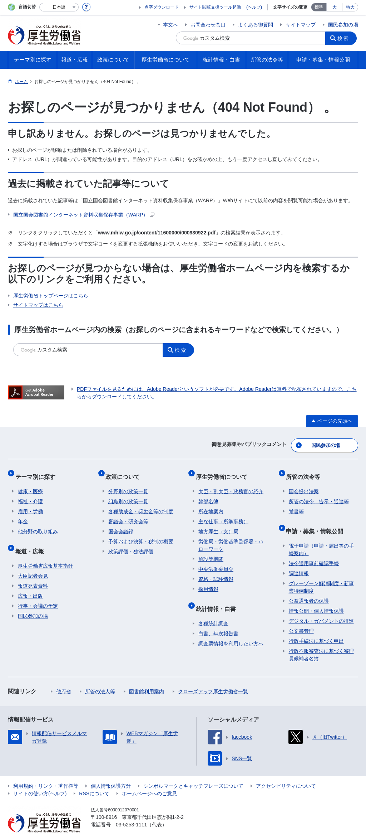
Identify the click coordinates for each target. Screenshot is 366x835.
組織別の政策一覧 (128, 492)
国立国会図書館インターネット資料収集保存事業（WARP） (83, 215)
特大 (350, 7)
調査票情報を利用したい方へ (230, 629)
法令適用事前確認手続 (314, 549)
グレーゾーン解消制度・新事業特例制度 (321, 572)
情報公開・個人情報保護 (316, 596)
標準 (319, 7)
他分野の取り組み (38, 522)
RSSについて (94, 779)
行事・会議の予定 (38, 591)
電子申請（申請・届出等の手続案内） (321, 535)
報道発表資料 (33, 571)
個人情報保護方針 (111, 771)
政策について (125, 470)
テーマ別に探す (38, 470)
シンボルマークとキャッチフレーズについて (193, 771)
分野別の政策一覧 (128, 482)
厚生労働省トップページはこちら (50, 295)
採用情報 (208, 580)
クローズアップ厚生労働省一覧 (213, 677)
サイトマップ (301, 24)
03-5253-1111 (131, 810)
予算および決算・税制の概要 (140, 532)
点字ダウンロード (161, 7)
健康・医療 (30, 482)
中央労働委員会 (215, 560)
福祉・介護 (30, 492)
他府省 (63, 677)
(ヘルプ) (254, 7)
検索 (345, 38)
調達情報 (299, 559)
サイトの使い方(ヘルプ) (39, 779)
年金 (23, 512)
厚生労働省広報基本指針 (45, 551)
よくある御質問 (255, 24)
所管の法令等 (306, 470)
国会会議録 (120, 522)
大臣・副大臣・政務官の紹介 (230, 482)
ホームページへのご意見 (149, 779)
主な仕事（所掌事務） (223, 512)
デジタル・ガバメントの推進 (321, 606)
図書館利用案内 (146, 677)
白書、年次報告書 (218, 619)
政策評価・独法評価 (130, 542)
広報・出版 (30, 581)
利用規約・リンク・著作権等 (45, 771)
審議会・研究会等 (128, 512)
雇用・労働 (30, 502)
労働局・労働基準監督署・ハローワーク (230, 536)
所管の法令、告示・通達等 (319, 492)
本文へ (170, 24)
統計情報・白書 (218, 597)
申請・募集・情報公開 (317, 519)
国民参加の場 (343, 24)
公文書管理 (301, 616)
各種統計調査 (213, 609)
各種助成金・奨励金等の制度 (140, 502)
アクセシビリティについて (286, 771)
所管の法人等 (100, 677)
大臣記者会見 (33, 561)
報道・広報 (32, 539)
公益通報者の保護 (309, 586)
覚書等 (296, 502)
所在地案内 (210, 502)
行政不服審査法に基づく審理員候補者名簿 (321, 640)
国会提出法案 (304, 482)
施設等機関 (210, 550)
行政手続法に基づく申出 (316, 626)
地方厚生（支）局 (218, 522)
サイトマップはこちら (38, 305)
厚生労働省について (224, 470)
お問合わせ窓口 (208, 24)
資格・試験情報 (215, 570)
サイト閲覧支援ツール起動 (215, 7)
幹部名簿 (208, 492)
